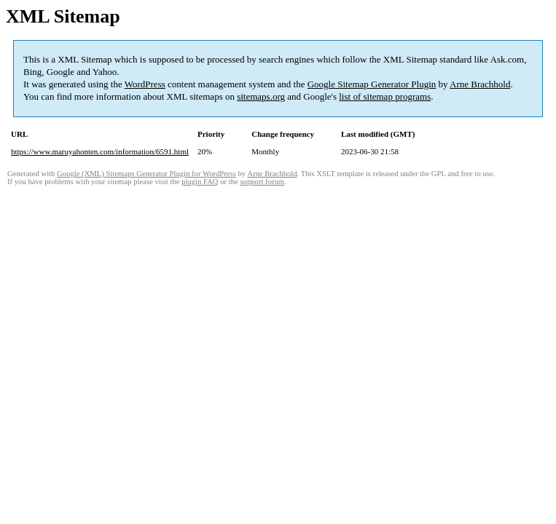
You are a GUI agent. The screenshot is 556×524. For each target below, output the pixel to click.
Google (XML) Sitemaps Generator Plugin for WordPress (146, 174)
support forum (262, 182)
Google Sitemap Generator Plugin (372, 84)
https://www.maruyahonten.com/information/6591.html (100, 151)
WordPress (145, 84)
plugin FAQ (199, 182)
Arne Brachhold (480, 84)
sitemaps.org (261, 96)
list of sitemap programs (385, 96)
